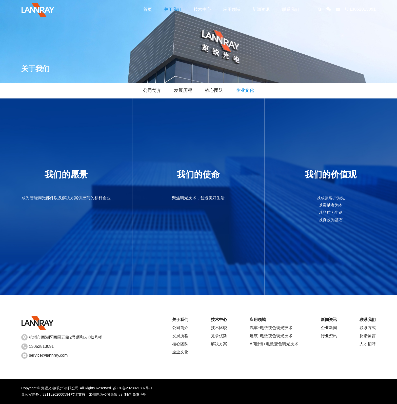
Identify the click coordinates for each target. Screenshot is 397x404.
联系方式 (368, 328)
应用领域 (231, 9)
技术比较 (219, 328)
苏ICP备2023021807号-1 (132, 388)
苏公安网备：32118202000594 (45, 394)
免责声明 (139, 394)
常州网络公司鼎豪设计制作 (110, 394)
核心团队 (214, 90)
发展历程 (183, 90)
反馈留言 (368, 336)
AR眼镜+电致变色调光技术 (274, 344)
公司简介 (152, 90)
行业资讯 (329, 336)
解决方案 (219, 344)
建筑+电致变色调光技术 (271, 336)
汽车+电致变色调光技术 (271, 328)
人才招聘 (368, 344)
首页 (147, 9)
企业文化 (245, 90)
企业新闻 (329, 328)
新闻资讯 (261, 9)
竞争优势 (219, 336)
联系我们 (290, 9)
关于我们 (172, 9)
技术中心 (202, 9)
